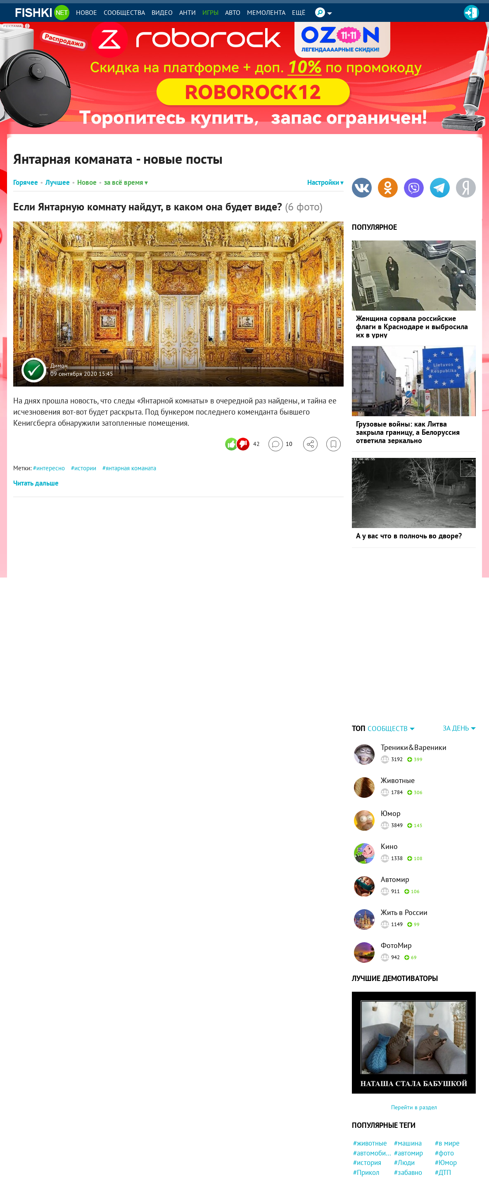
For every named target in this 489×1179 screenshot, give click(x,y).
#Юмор (446, 1110)
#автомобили (372, 1101)
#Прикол (366, 1120)
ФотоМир (396, 893)
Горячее (25, 182)
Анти (187, 12)
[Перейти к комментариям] (280, 444)
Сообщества (124, 12)
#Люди (404, 1110)
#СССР (363, 1150)
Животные (398, 728)
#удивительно (413, 1160)
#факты (405, 1150)
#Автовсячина (372, 1140)
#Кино (444, 1150)
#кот (442, 1169)
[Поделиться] (310, 444)
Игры (210, 12)
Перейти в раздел (414, 1055)
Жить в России (404, 860)
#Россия (365, 1130)
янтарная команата (131, 468)
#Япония (407, 1169)
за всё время (126, 182)
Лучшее (57, 182)
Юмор (391, 761)
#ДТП (443, 1120)
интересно (50, 468)
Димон (59, 366)
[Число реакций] (243, 444)
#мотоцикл (451, 1160)
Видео (162, 12)
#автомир (408, 1101)
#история (367, 1110)
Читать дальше (36, 483)
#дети (362, 1169)
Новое (86, 12)
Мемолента (266, 12)
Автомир (395, 827)
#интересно (412, 1130)
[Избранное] (333, 444)
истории (85, 468)
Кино (389, 794)
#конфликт (369, 1160)
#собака (447, 1140)
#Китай (404, 1140)
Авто (232, 12)
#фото (444, 1101)
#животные (370, 1091)
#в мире (447, 1091)
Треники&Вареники (413, 695)
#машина (408, 1091)
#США (444, 1130)
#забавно (408, 1120)
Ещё (299, 12)
